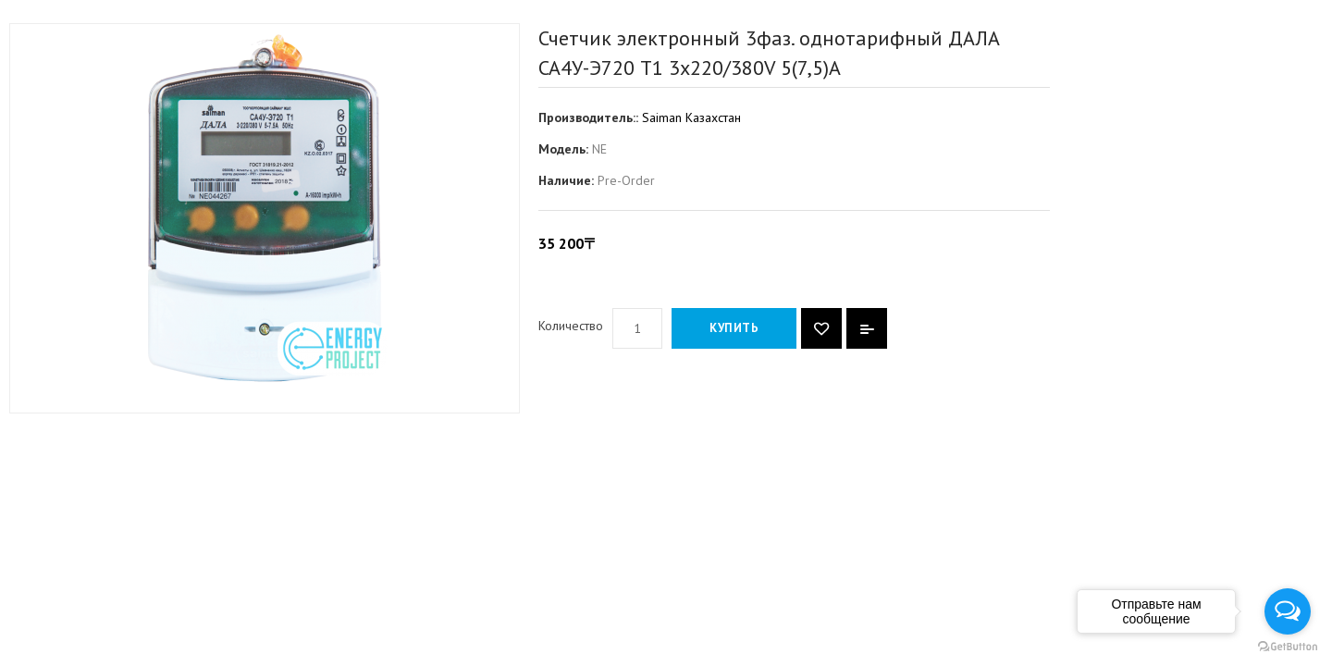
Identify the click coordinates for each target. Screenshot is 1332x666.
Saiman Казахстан (691, 117)
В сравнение (866, 328)
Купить (733, 328)
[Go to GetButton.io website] (1287, 647)
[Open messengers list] (1287, 611)
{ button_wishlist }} (821, 328)
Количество (570, 325)
